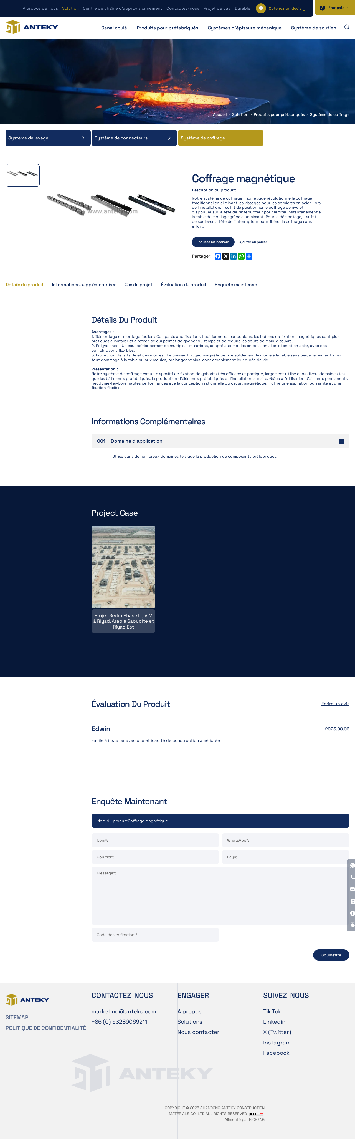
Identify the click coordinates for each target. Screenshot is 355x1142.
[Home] (33, 27)
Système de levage (28, 138)
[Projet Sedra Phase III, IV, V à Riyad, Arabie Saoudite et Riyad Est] (123, 581)
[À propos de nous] (220, 1014)
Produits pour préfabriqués (167, 28)
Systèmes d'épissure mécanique (245, 28)
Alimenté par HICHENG (245, 1122)
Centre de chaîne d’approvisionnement (122, 8)
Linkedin (274, 1024)
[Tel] (119, 1024)
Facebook (276, 1056)
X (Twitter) (277, 1035)
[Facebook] (349, 861)
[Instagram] (349, 849)
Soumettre (331, 957)
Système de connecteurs (121, 138)
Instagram (277, 1045)
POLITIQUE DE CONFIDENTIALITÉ (46, 1030)
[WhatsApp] (349, 812)
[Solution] (220, 1024)
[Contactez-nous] (220, 1035)
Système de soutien (313, 28)
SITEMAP (17, 1019)
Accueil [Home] (220, 114)
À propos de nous (40, 8)
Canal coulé (114, 28)
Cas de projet (145, 285)
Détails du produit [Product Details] (26, 285)
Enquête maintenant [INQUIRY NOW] (213, 242)
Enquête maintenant (248, 285)
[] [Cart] (287, 8)
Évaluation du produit (192, 285)
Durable (242, 8)
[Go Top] (349, 873)
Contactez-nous (182, 8)
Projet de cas (217, 8)
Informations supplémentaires (87, 285)
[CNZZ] (256, 1116)
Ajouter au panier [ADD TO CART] (254, 242)
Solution (70, 8)
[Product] (220, 823)
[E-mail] (124, 1014)
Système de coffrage (329, 114)
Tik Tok (272, 1014)
